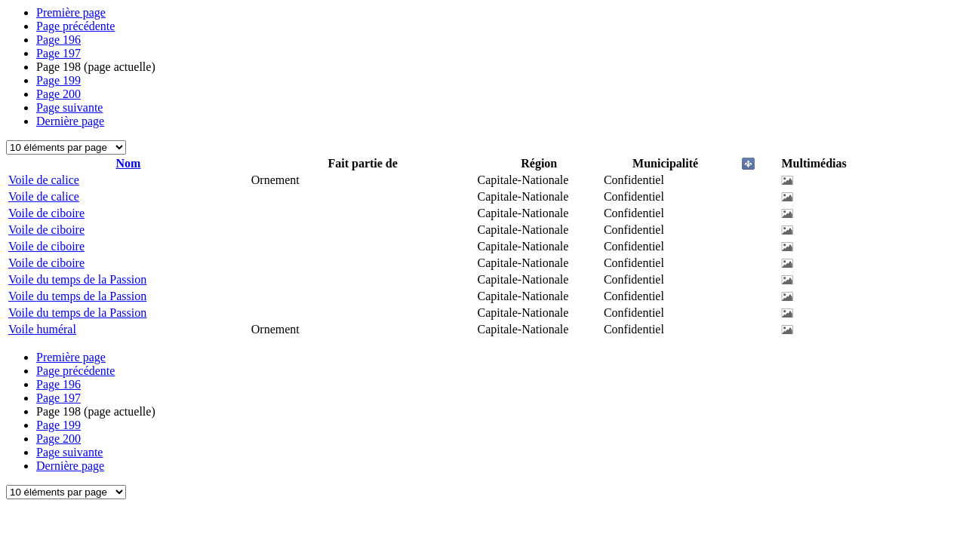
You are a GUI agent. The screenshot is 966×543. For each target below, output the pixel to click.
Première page (71, 12)
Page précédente (75, 26)
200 (58, 93)
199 (58, 80)
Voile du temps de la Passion (77, 279)
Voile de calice (43, 179)
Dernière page (70, 121)
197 (58, 53)
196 (58, 39)
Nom (127, 163)
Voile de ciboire (46, 213)
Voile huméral (42, 329)
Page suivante (69, 107)
